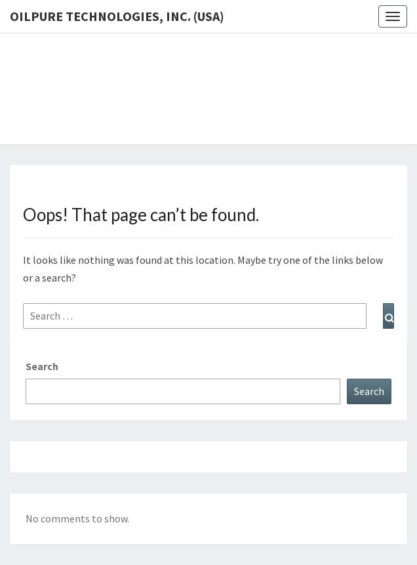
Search (42, 366)
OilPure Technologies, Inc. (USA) (117, 16)
